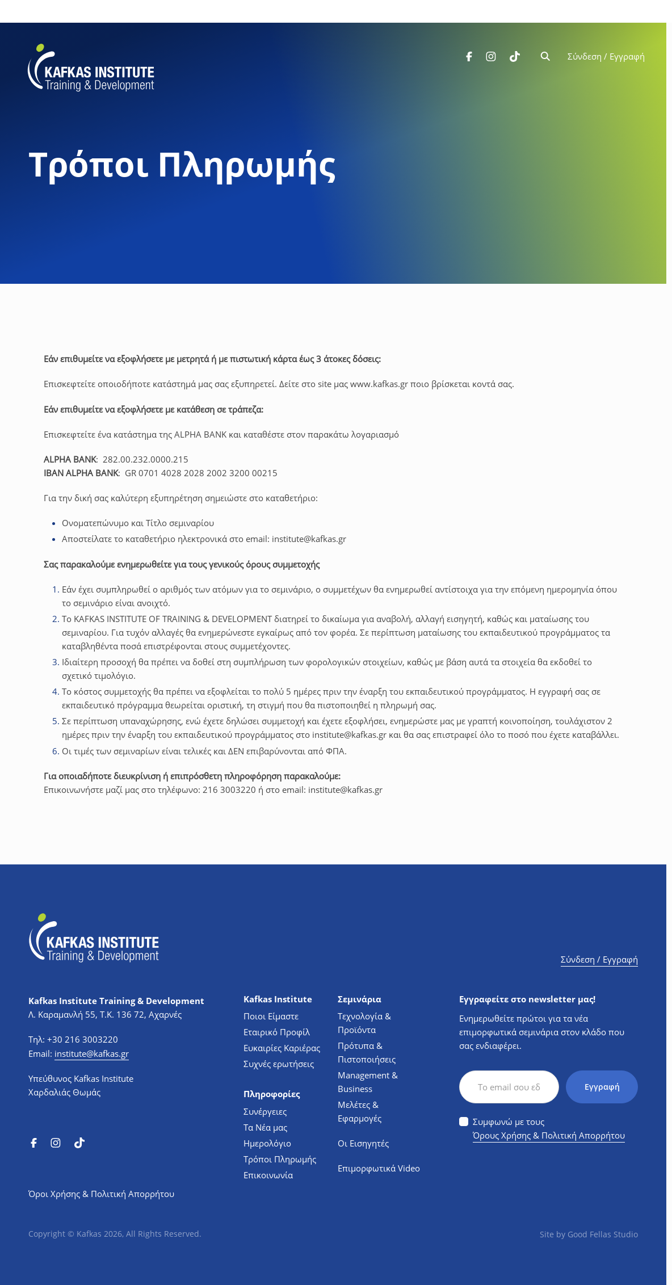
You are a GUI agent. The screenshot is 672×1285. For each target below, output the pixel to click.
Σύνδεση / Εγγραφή (605, 58)
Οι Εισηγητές (363, 1142)
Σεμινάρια (359, 997)
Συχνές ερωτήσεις (278, 1062)
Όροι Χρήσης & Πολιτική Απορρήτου (101, 1192)
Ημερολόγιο (267, 1141)
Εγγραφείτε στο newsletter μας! (527, 997)
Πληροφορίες (271, 1092)
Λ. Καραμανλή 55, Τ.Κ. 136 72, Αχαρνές (105, 1012)
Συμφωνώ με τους (549, 1128)
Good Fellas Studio (603, 1233)
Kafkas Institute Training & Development (116, 999)
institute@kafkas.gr (91, 1051)
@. (309, 538)
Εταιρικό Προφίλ (276, 1030)
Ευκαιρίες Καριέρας (281, 1046)
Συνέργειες (265, 1109)
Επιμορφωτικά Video (379, 1167)
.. (379, 383)
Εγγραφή (601, 1085)
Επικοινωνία (268, 1173)
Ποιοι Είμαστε (271, 1015)
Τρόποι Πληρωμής (279, 1157)
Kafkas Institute (277, 997)
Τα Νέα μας (265, 1125)
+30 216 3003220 (82, 1038)
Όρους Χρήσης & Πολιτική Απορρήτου (549, 1134)
